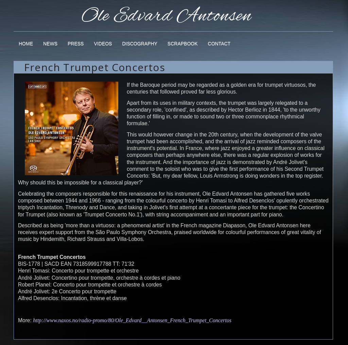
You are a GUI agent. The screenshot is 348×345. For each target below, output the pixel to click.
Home (26, 43)
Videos (103, 43)
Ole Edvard (166, 11)
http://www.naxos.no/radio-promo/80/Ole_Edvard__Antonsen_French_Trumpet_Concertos (132, 320)
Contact (219, 43)
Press (76, 43)
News (50, 43)
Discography (139, 43)
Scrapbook (183, 43)
